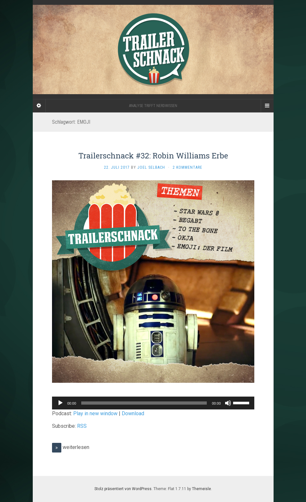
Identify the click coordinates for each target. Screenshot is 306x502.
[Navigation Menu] (267, 105)
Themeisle (201, 489)
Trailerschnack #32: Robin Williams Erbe (153, 155)
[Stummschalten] (228, 403)
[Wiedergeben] (60, 403)
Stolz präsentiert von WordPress (123, 489)
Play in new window (95, 413)
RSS (82, 426)
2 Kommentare (187, 167)
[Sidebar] (39, 105)
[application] (153, 403)
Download (133, 413)
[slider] (144, 403)
